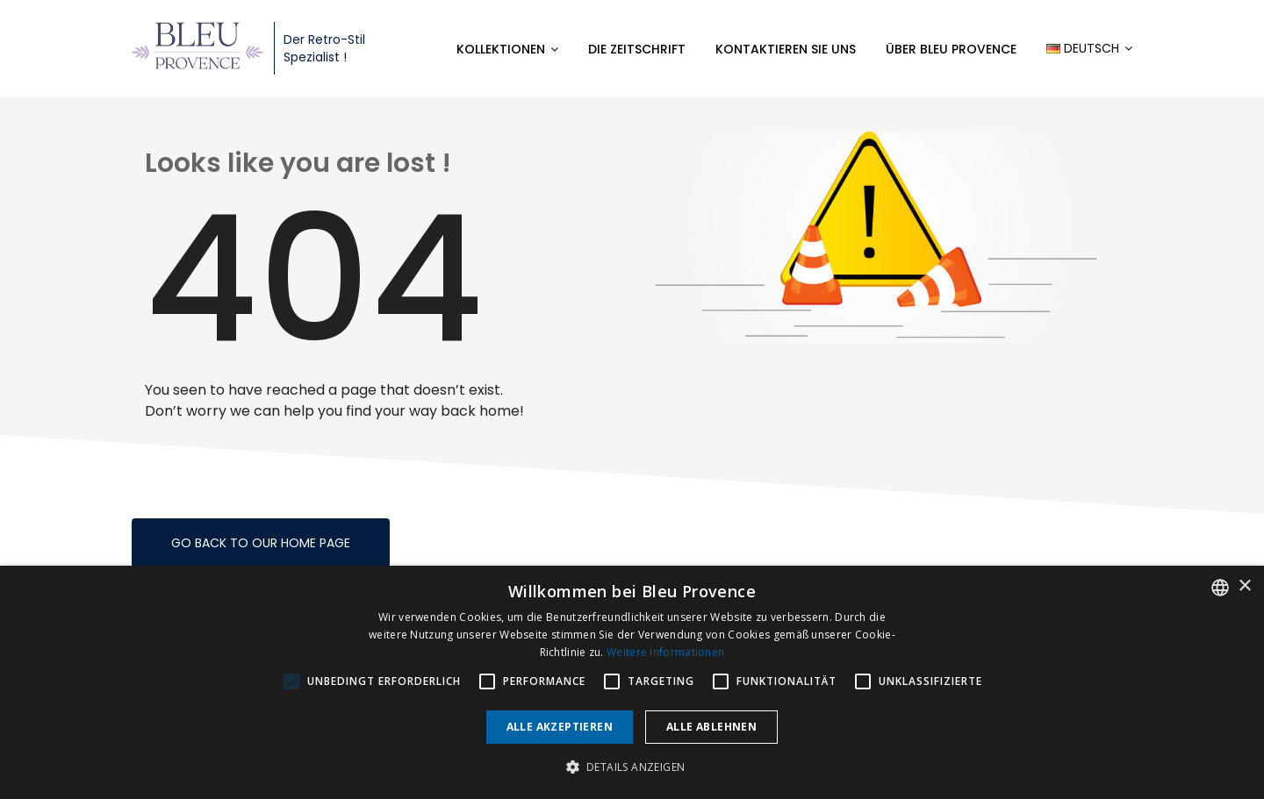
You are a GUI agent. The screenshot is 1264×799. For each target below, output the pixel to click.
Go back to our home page (260, 543)
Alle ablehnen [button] (711, 726)
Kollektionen (500, 49)
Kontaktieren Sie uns (785, 49)
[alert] (632, 682)
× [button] (1244, 586)
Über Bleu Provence (951, 49)
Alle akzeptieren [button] (559, 726)
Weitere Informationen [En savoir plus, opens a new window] (665, 652)
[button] (632, 767)
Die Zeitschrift (637, 49)
